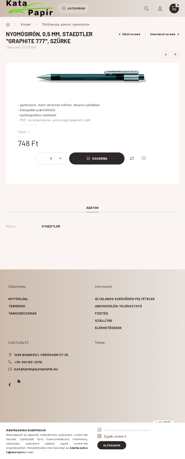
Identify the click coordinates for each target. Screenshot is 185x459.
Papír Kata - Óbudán (9, 385)
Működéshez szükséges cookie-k (127, 430)
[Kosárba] (97, 158)
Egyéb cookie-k (115, 436)
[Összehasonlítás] (132, 158)
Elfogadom (111, 445)
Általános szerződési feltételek (125, 299)
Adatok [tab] (92, 208)
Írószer (26, 24)
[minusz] (41, 158)
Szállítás (103, 320)
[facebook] (165, 54)
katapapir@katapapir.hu (36, 369)
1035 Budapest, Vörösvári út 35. (41, 355)
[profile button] (160, 8)
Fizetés (101, 313)
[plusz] (60, 158)
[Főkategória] (8, 24)
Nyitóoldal (18, 299)
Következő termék (164, 34)
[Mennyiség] (51, 158)
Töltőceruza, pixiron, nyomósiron (65, 24)
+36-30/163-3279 (28, 362)
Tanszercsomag (22, 313)
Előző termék (130, 34)
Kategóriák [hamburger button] (73, 8)
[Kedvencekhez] (144, 158)
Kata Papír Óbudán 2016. (9, 403)
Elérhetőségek (108, 328)
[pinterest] (175, 54)
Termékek (16, 306)
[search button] (147, 8)
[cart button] (174, 8)
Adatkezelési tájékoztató (118, 306)
